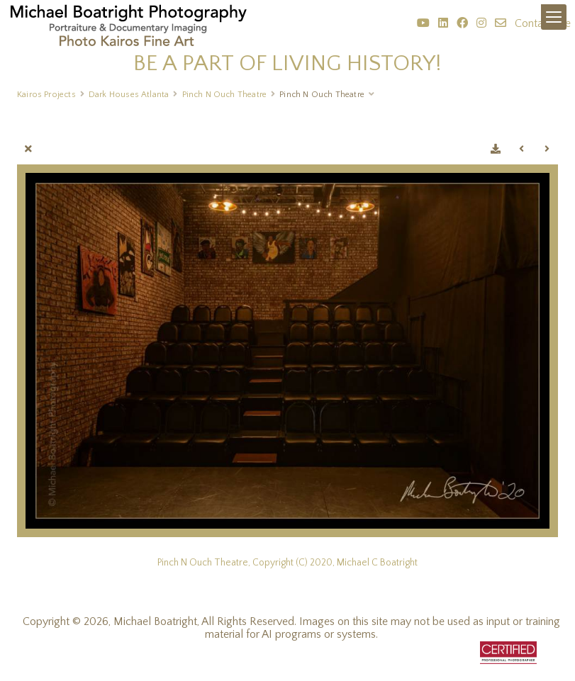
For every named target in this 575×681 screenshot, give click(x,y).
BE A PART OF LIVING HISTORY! (287, 63)
